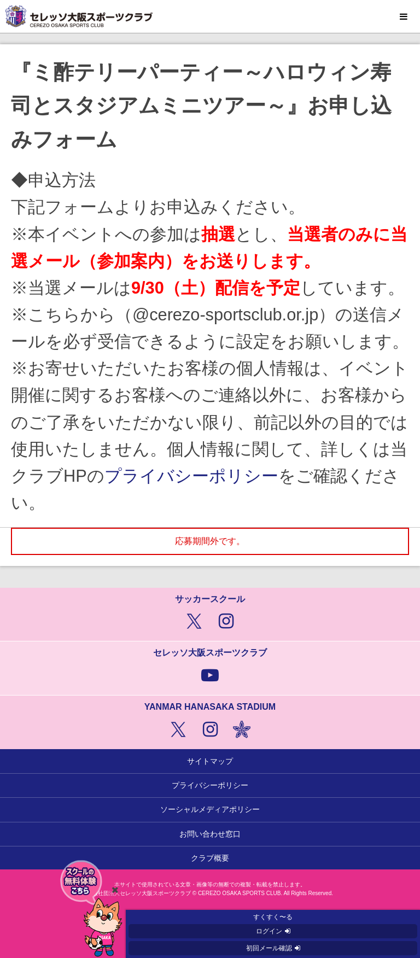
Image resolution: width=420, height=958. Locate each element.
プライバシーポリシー (191, 476)
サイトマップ (210, 761)
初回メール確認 (269, 948)
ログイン (269, 931)
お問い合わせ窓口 (210, 834)
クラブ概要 (210, 858)
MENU (404, 16)
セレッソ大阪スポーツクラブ (210, 16)
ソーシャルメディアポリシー (210, 809)
